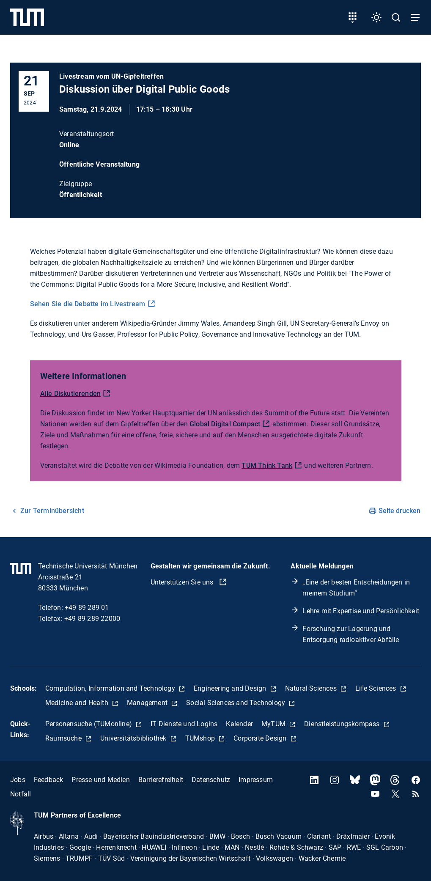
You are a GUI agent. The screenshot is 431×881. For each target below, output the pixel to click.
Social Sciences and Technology (236, 703)
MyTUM (274, 724)
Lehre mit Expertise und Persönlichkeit (360, 611)
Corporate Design (260, 738)
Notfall (20, 794)
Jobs (17, 780)
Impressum (256, 780)
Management (148, 703)
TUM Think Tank (267, 465)
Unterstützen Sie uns (183, 582)
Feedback (48, 780)
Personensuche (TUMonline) (89, 724)
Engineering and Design (231, 688)
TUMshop (201, 738)
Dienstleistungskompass (343, 724)
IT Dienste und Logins (184, 724)
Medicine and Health (77, 703)
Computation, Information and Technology (111, 688)
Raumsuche (64, 738)
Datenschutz (211, 780)
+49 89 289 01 (87, 608)
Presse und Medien (100, 780)
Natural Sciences (311, 688)
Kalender (239, 724)
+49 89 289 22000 (92, 619)
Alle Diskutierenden (70, 394)
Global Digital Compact (224, 424)
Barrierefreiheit (160, 780)
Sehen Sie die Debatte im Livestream (87, 304)
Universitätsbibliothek (134, 738)
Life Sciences (376, 688)
